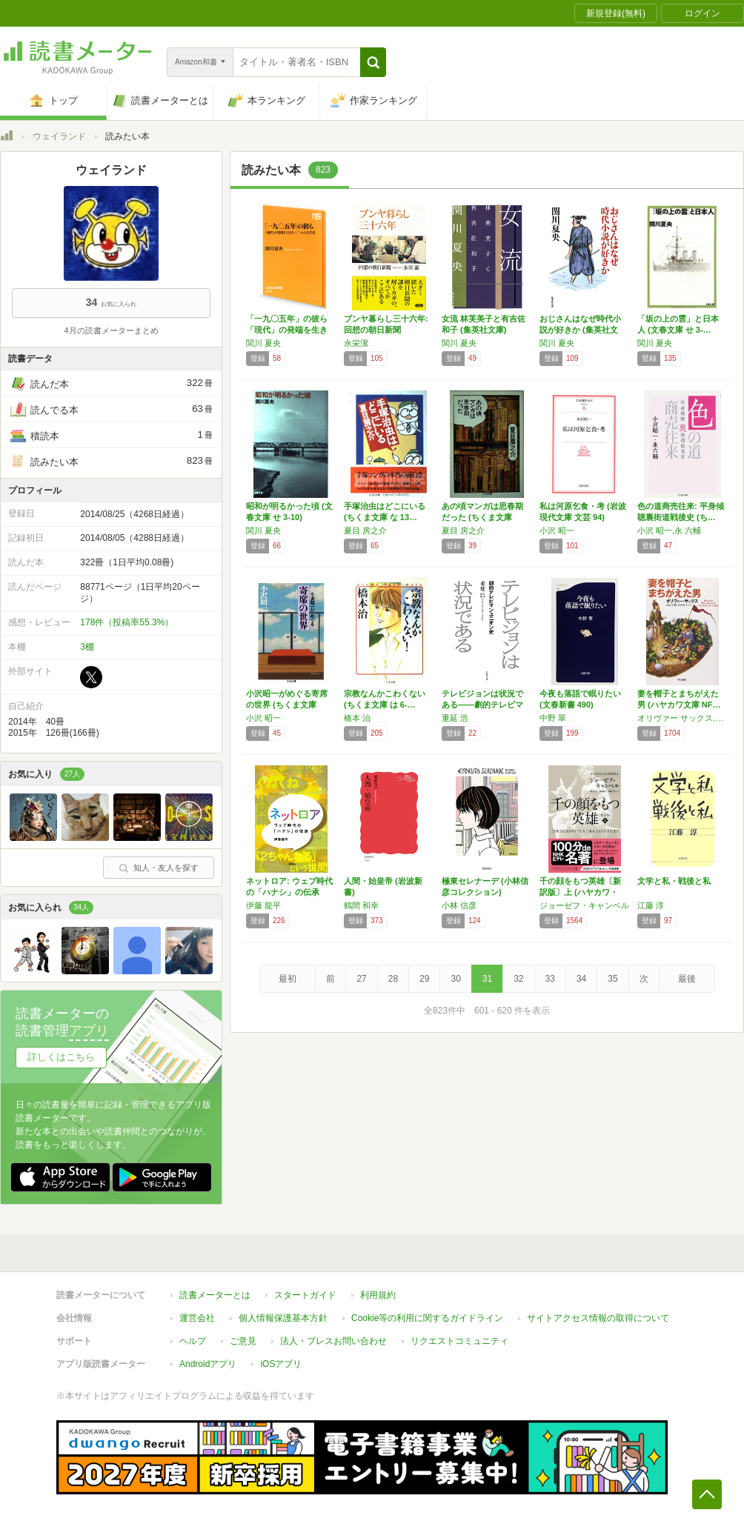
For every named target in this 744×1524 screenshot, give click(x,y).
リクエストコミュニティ (459, 1341)
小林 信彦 (459, 905)
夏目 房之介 (365, 530)
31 (487, 979)
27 (361, 979)
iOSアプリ (281, 1364)
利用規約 (378, 1295)
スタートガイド (305, 1295)
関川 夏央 (263, 343)
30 (455, 979)
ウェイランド (59, 136)
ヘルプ (192, 1341)
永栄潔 (356, 343)
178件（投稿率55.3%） (126, 622)
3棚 (87, 647)
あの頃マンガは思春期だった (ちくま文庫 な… (482, 517)
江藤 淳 (650, 905)
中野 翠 (552, 717)
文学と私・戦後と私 (674, 880)
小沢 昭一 (556, 530)
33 (550, 979)
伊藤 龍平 (263, 905)
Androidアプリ (207, 1364)
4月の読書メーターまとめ (111, 330)
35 (612, 979)
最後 (687, 979)
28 (393, 979)
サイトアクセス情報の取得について (598, 1318)
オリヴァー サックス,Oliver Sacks (682, 717)
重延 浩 (455, 717)
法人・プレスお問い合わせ (333, 1341)
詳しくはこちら (61, 1056)
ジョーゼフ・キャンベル (584, 905)
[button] (373, 62)
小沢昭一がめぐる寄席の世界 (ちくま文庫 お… (287, 704)
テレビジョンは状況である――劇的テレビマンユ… (482, 704)
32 (518, 979)
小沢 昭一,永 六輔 (669, 530)
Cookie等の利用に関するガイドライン (427, 1318)
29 (424, 979)
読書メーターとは (214, 1295)
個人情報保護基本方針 (283, 1318)
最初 (287, 979)
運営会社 (197, 1318)
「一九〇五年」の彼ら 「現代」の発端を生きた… (287, 329)
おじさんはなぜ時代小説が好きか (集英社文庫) (580, 329)
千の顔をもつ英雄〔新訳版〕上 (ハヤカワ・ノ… (580, 892)
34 (581, 979)
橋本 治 (357, 717)
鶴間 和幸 (361, 905)
